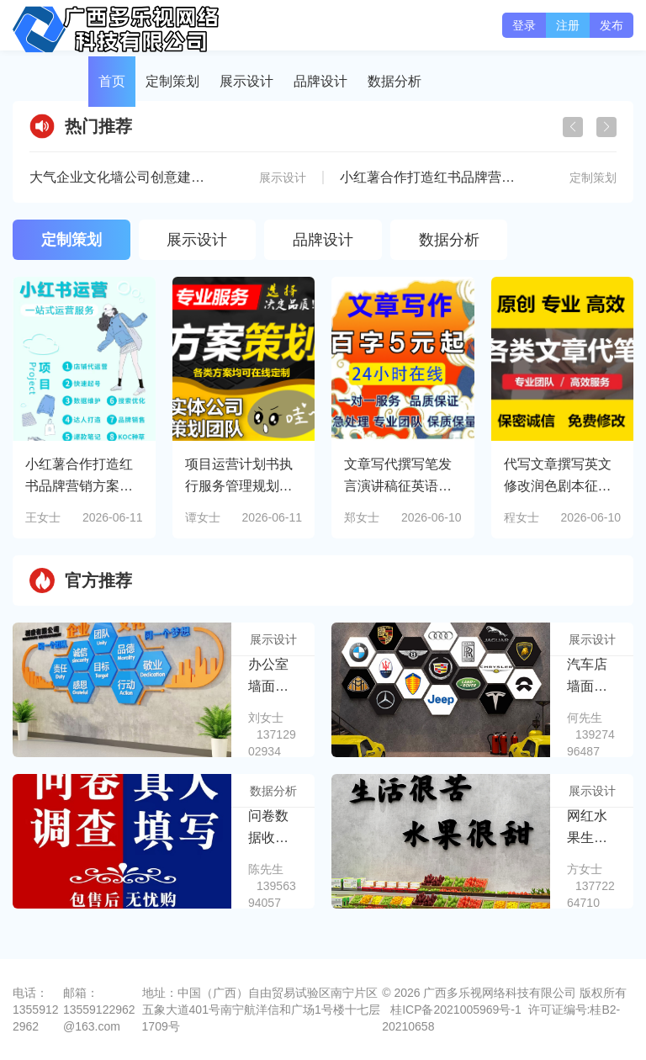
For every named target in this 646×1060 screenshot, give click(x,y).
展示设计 (246, 81)
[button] (606, 127)
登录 (524, 25)
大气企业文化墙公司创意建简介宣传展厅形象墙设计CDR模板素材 (225, 177)
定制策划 (172, 81)
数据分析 (394, 81)
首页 (111, 81)
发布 (611, 25)
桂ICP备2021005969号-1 (456, 1009)
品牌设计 (320, 81)
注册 (568, 25)
